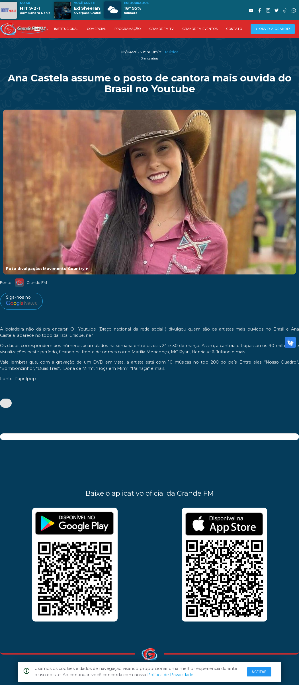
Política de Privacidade (170, 674)
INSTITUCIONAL (66, 29)
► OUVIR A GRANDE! (272, 29)
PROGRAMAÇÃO (127, 29)
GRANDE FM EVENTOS (200, 29)
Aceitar (259, 672)
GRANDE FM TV (161, 29)
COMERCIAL (96, 29)
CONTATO (234, 29)
